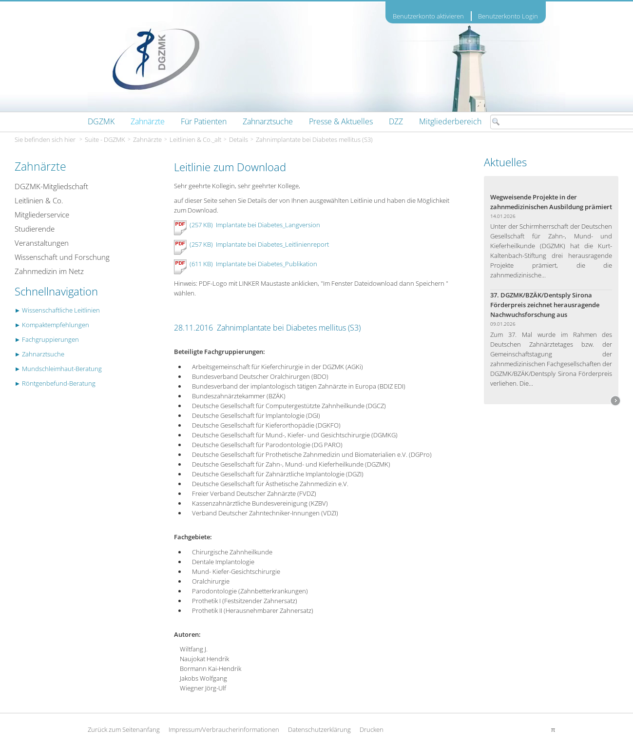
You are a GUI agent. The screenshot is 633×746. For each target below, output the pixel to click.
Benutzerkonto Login (508, 16)
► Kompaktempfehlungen (52, 324)
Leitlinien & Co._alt (195, 139)
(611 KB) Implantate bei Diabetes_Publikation (252, 263)
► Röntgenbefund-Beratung (55, 383)
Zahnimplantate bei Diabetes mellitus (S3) (314, 139)
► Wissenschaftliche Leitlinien (57, 310)
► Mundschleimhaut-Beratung (58, 368)
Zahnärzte (147, 139)
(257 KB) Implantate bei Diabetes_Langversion (255, 224)
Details (238, 139)
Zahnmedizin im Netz (49, 271)
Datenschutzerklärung (319, 729)
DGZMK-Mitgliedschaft (51, 186)
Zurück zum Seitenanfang (124, 729)
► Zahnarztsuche (40, 354)
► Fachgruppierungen (47, 339)
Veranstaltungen (42, 243)
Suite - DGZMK (105, 139)
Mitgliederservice (42, 214)
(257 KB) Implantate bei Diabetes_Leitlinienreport (259, 244)
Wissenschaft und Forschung (62, 257)
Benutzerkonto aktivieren (428, 16)
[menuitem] (101, 121)
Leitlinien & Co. (39, 200)
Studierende (35, 229)
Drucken (372, 729)
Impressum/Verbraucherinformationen (224, 729)
